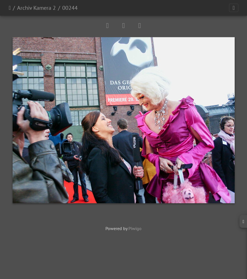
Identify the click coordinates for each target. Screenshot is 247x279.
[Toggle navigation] (233, 8)
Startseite (10, 8)
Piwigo (135, 228)
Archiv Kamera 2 (36, 7)
